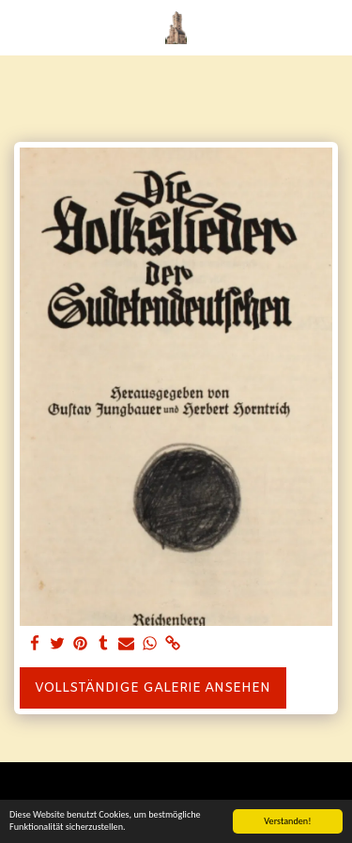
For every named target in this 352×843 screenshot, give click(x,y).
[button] (21, 27)
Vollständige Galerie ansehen (152, 688)
